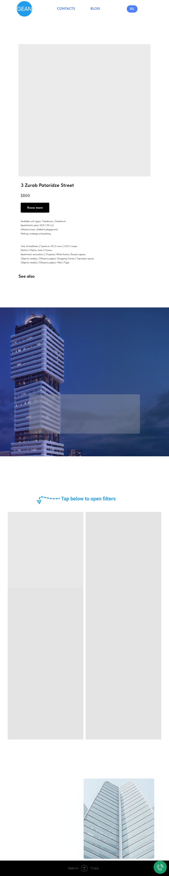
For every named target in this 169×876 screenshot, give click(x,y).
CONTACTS (66, 8)
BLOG (95, 8)
